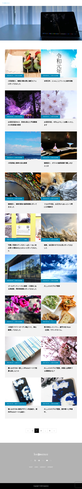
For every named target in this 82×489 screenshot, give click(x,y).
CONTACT (43, 467)
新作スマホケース (19, 404)
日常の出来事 (18, 75)
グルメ (53, 321)
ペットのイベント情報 (21, 239)
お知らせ (17, 362)
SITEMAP (50, 467)
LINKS (36, 467)
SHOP (31, 467)
